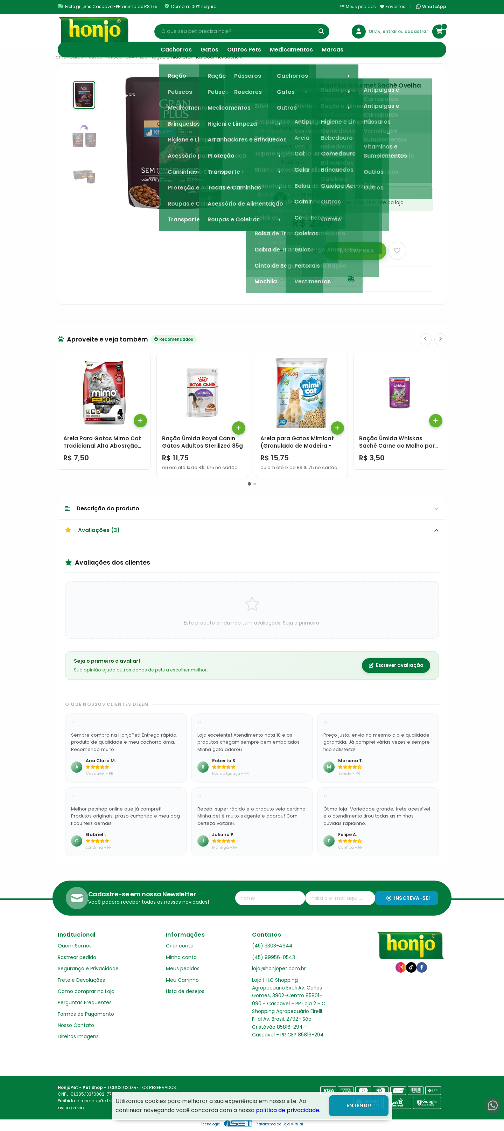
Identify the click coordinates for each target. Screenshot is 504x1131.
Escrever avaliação (396, 665)
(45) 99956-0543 (273, 957)
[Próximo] (440, 339)
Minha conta (181, 957)
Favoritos (392, 6)
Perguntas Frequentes (85, 1002)
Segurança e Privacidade (88, 968)
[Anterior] (426, 339)
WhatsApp (431, 6)
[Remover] (281, 251)
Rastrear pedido (77, 957)
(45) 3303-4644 (272, 945)
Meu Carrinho (182, 980)
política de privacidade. (288, 1110)
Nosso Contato (76, 1025)
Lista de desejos (185, 991)
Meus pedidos (358, 6)
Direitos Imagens (78, 1036)
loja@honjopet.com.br (279, 968)
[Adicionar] (315, 251)
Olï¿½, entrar (383, 31)
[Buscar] (321, 31)
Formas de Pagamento (86, 1014)
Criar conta (180, 945)
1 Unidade (293, 162)
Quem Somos (75, 945)
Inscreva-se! (408, 898)
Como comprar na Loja (86, 991)
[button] (249, 483)
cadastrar (416, 31)
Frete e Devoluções (81, 980)
